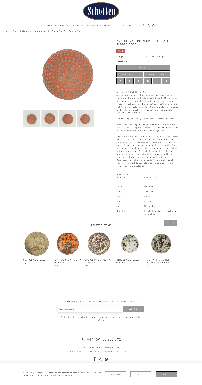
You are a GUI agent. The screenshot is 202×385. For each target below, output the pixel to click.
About (111, 25)
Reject (141, 374)
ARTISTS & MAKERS (75, 25)
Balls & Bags (26, 31)
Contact (122, 25)
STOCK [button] (58, 25)
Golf (15, 31)
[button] (143, 25)
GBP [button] (131, 25)
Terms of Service (112, 351)
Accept (166, 374)
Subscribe (134, 309)
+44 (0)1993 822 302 (101, 339)
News (103, 25)
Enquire (143, 68)
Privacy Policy (94, 351)
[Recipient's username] (90, 309)
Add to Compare (157, 74)
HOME (50, 25)
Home (7, 31)
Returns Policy (77, 351)
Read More (116, 374)
